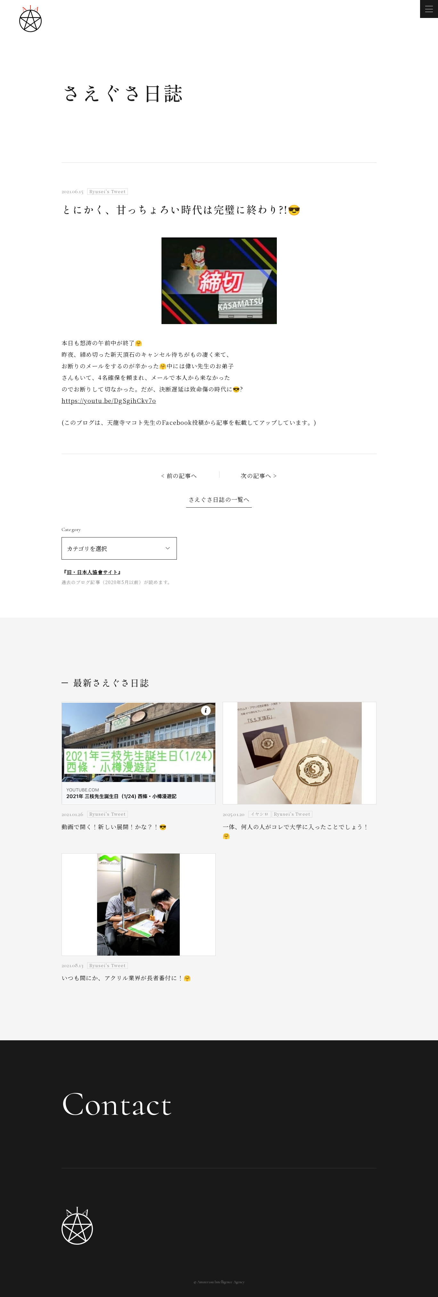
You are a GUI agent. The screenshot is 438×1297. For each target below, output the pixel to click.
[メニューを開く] (429, 9)
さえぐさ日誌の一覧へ (219, 499)
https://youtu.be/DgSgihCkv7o (109, 400)
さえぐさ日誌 (123, 92)
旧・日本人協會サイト (92, 572)
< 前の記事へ (179, 475)
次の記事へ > (259, 475)
